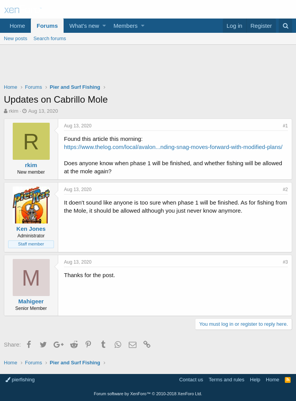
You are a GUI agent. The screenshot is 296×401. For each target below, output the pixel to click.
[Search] (285, 26)
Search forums (50, 38)
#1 (285, 126)
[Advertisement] (148, 66)
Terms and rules (226, 379)
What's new (84, 25)
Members (126, 25)
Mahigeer (31, 301)
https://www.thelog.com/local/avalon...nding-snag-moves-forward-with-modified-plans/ (173, 147)
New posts (15, 38)
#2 (285, 189)
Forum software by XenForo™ (148, 393)
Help (255, 379)
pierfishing (20, 379)
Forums (47, 25)
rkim (13, 111)
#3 (285, 262)
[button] (104, 26)
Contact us (191, 379)
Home (17, 25)
